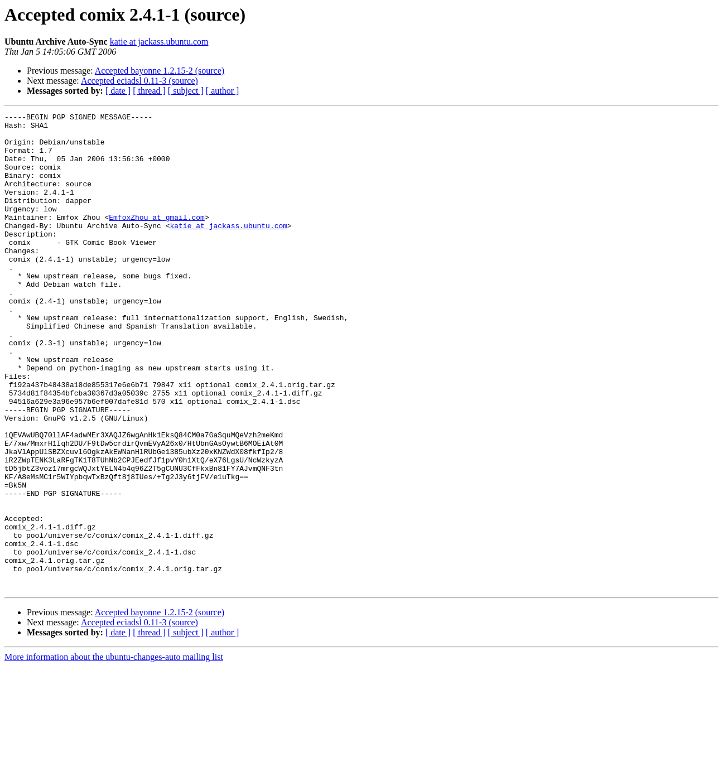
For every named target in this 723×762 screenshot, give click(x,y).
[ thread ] (149, 90)
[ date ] (118, 90)
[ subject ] (186, 90)
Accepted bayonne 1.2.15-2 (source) (159, 70)
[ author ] (222, 90)
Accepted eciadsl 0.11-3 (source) (139, 80)
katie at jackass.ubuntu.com (159, 41)
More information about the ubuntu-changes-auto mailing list (113, 752)
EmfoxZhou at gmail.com (157, 239)
